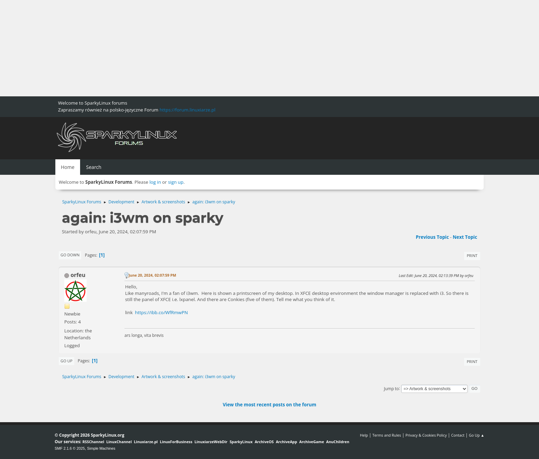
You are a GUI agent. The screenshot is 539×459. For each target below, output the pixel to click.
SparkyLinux (241, 441)
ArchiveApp (286, 441)
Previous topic (432, 237)
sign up (176, 182)
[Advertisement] (206, 48)
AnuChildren (337, 441)
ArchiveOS (264, 441)
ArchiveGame (311, 441)
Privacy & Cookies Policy (426, 435)
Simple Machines (101, 448)
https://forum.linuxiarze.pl (187, 110)
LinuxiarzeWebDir (211, 441)
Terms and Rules (386, 435)
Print (472, 255)
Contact (457, 435)
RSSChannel (93, 441)
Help (364, 435)
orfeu (77, 275)
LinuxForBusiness (176, 441)
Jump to (391, 388)
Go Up (66, 360)
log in (155, 182)
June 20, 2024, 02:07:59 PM (152, 275)
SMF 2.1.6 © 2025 (70, 448)
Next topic (465, 237)
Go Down (69, 254)
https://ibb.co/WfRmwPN (161, 312)
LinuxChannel (119, 441)
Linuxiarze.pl (146, 441)
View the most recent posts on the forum (269, 405)
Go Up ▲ (476, 435)
